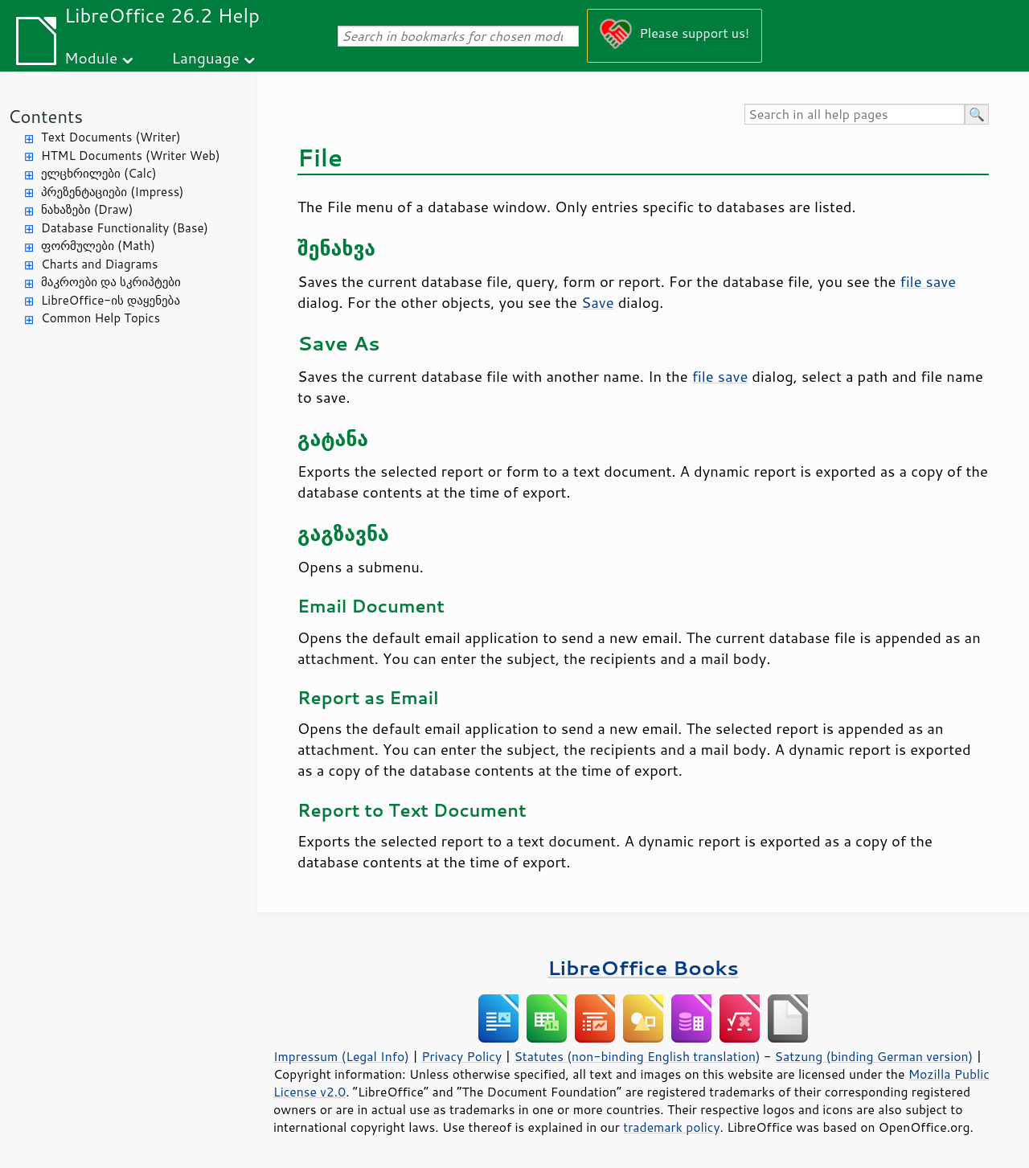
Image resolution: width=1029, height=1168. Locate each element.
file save (928, 281)
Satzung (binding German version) (874, 1056)
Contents (45, 116)
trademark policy (671, 1127)
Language (206, 57)
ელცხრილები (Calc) (99, 173)
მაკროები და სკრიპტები (111, 281)
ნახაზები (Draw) (87, 209)
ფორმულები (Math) (98, 245)
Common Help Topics (100, 317)
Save (597, 302)
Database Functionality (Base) (124, 227)
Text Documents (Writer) (111, 137)
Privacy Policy (461, 1056)
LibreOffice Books (643, 967)
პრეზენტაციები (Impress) (112, 191)
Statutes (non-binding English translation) (637, 1056)
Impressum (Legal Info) (341, 1056)
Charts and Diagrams (99, 264)
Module (90, 57)
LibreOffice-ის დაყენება (110, 300)
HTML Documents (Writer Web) (130, 155)
